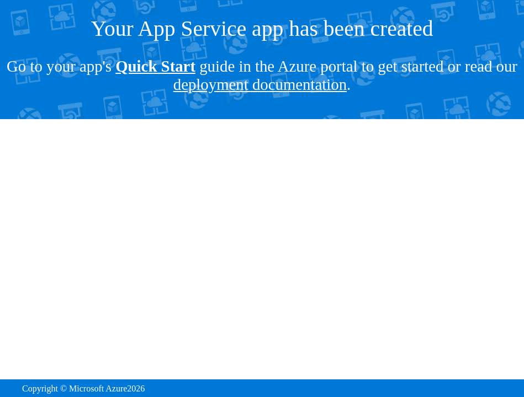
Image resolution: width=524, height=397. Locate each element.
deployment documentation (260, 84)
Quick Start (155, 66)
